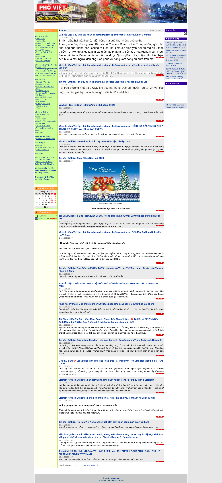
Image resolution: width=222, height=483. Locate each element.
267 (81, 465)
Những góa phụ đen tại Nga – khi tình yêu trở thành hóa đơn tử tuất (120, 398)
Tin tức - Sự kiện (52, 25)
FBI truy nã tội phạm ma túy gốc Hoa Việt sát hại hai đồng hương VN (112, 82)
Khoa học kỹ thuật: (68, 304)
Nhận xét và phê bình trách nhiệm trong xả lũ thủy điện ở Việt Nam (120, 380)
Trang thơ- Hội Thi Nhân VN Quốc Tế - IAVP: (81, 451)
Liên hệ (171, 27)
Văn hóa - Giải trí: (68, 105)
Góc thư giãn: (66, 361)
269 (88, 465)
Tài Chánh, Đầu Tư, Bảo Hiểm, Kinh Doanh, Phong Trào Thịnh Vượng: (94, 216)
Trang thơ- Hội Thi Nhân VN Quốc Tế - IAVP (147, 27)
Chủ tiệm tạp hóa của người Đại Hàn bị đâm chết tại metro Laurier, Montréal (112, 35)
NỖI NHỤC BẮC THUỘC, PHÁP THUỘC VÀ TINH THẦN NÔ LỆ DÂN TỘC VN (175, 71)
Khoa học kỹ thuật (155, 25)
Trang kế (94, 465)
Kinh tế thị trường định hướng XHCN (96, 105)
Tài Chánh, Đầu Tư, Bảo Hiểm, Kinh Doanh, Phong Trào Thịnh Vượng (98, 27)
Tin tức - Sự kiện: (67, 82)
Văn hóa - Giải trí (139, 25)
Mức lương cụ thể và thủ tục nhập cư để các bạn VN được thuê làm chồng (116, 304)
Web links (182, 25)
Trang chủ (39, 25)
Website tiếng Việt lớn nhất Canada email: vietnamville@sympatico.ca (89, 25)
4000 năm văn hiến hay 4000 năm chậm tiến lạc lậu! (103, 141)
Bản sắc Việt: (65, 35)
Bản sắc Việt (124, 25)
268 (84, 465)
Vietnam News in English (58, 27)
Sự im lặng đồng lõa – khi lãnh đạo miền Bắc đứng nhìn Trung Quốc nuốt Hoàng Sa (119, 340)
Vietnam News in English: (72, 380)
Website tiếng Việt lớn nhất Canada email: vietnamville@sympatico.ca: (95, 65)
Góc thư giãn (170, 25)
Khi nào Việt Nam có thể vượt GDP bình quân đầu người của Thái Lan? (113, 422)
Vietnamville (115, 478)
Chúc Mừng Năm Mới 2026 (90, 158)
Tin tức (63, 30)
